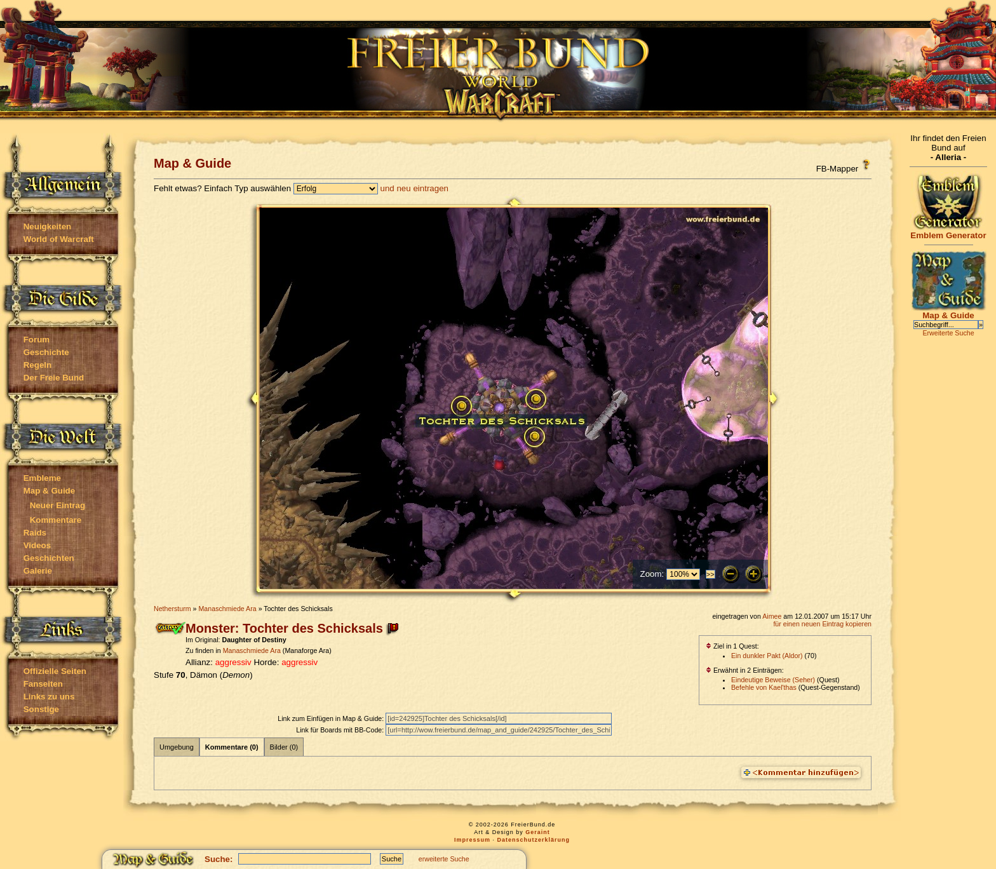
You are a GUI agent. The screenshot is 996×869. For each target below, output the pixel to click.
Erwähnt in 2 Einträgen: (745, 670)
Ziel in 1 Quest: (732, 646)
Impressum (472, 840)
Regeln (37, 365)
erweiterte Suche (444, 859)
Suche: (218, 859)
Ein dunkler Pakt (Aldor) (767, 655)
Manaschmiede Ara (227, 608)
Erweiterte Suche (948, 333)
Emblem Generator (948, 231)
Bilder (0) (284, 747)
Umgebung (176, 747)
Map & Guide (49, 490)
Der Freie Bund (54, 377)
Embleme (42, 478)
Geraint (537, 832)
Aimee (771, 616)
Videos (37, 545)
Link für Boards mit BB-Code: (341, 730)
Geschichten (49, 558)
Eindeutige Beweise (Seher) (773, 680)
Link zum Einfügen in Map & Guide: (332, 718)
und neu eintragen (414, 188)
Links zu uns (49, 696)
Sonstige (41, 709)
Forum (37, 339)
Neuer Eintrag (57, 505)
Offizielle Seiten (55, 671)
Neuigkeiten (48, 226)
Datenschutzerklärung (533, 840)
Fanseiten (43, 684)
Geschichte (46, 352)
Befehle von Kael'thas (764, 687)
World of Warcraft (59, 239)
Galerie (38, 571)
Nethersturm (172, 608)
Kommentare (55, 520)
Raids (35, 532)
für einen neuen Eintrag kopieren (822, 624)
